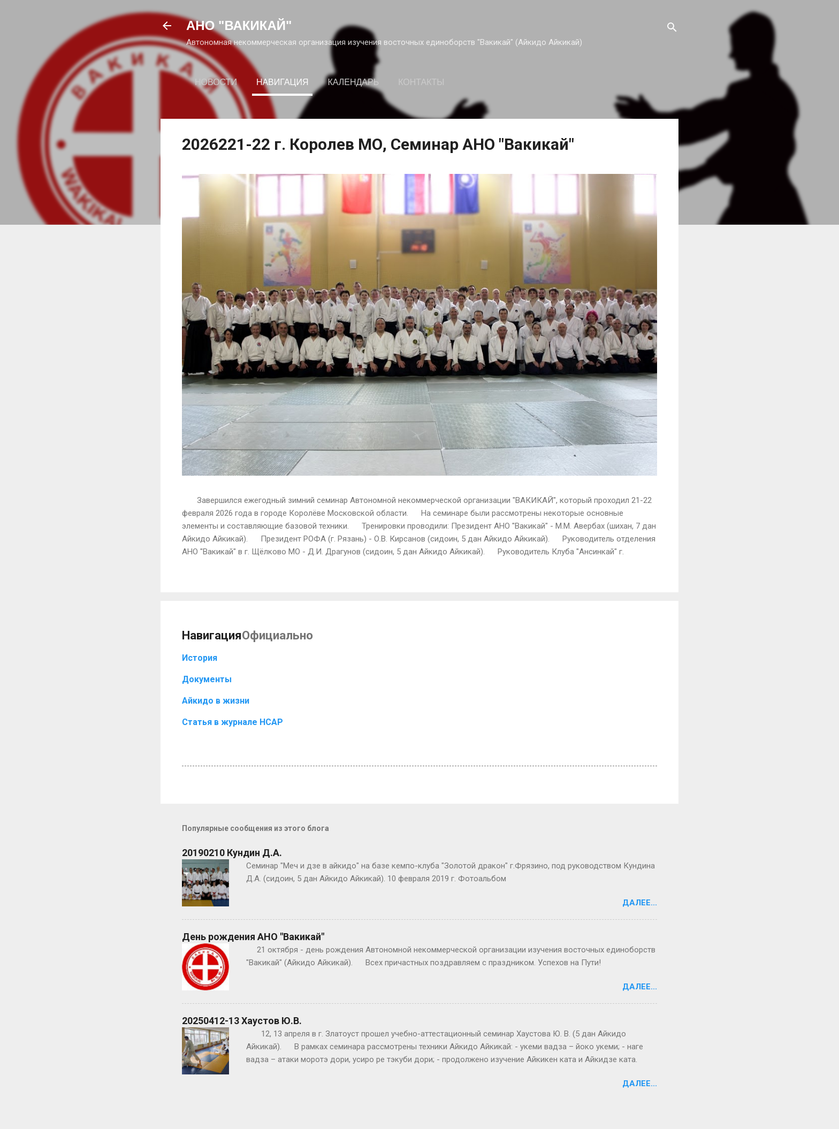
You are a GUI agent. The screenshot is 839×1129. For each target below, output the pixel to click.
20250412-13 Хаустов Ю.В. (242, 1020)
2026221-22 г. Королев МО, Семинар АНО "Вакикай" (378, 144)
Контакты (421, 82)
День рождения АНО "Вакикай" (253, 936)
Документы (207, 679)
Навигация (282, 82)
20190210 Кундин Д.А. (232, 852)
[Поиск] (672, 29)
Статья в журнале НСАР (232, 722)
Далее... (639, 902)
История (199, 658)
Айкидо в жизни (215, 701)
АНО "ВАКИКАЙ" (239, 25)
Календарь (353, 82)
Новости (216, 82)
